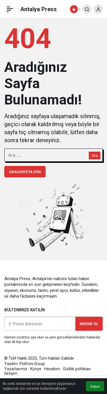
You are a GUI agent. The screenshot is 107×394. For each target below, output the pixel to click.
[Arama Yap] (86, 9)
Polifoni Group (32, 363)
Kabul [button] (95, 386)
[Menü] (10, 9)
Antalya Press (38, 9)
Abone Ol (89, 323)
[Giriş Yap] (98, 9)
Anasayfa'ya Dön (25, 172)
